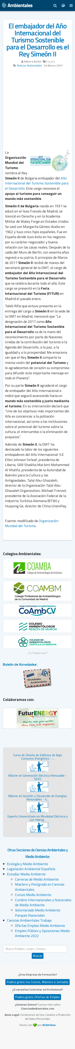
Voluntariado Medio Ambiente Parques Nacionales (37, 912)
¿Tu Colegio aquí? (37, 653)
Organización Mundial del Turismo (31, 523)
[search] (35, 948)
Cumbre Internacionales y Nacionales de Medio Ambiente (43, 902)
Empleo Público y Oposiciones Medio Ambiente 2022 (42, 933)
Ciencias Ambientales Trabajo (29, 920)
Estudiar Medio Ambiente (26, 874)
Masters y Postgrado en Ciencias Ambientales (39, 887)
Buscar (37, 955)
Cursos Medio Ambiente (33, 894)
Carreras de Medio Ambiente (37, 879)
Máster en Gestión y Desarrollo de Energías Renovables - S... (37, 797)
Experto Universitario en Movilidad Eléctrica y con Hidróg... (37, 818)
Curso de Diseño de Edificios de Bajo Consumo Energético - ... (37, 757)
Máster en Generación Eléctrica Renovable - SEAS (37, 777)
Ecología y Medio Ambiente (27, 864)
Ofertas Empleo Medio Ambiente (40, 925)
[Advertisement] (37, 110)
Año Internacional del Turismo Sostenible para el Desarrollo (36, 183)
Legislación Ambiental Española (31, 869)
